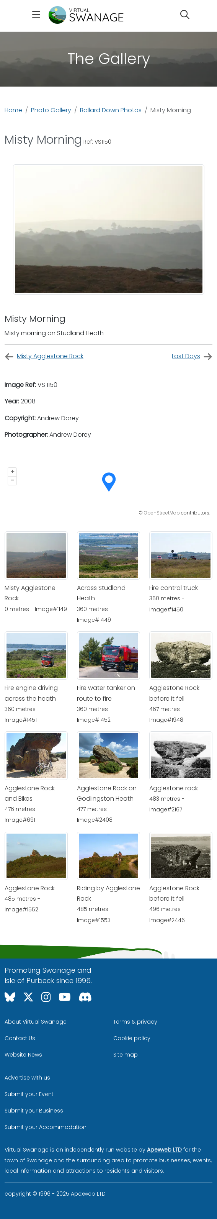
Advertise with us (27, 1077)
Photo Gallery (51, 110)
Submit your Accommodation (45, 1127)
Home (13, 110)
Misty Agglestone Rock (44, 356)
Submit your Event (29, 1094)
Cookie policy (131, 1038)
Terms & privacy (135, 1022)
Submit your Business (34, 1110)
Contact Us (20, 1038)
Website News (23, 1054)
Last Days (192, 356)
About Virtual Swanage (36, 1022)
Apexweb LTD (164, 1149)
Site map (125, 1054)
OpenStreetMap (162, 513)
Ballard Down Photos (111, 110)
